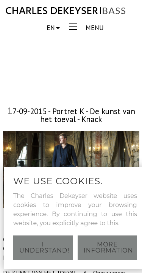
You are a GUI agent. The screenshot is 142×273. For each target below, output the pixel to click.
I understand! (44, 247)
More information (108, 247)
